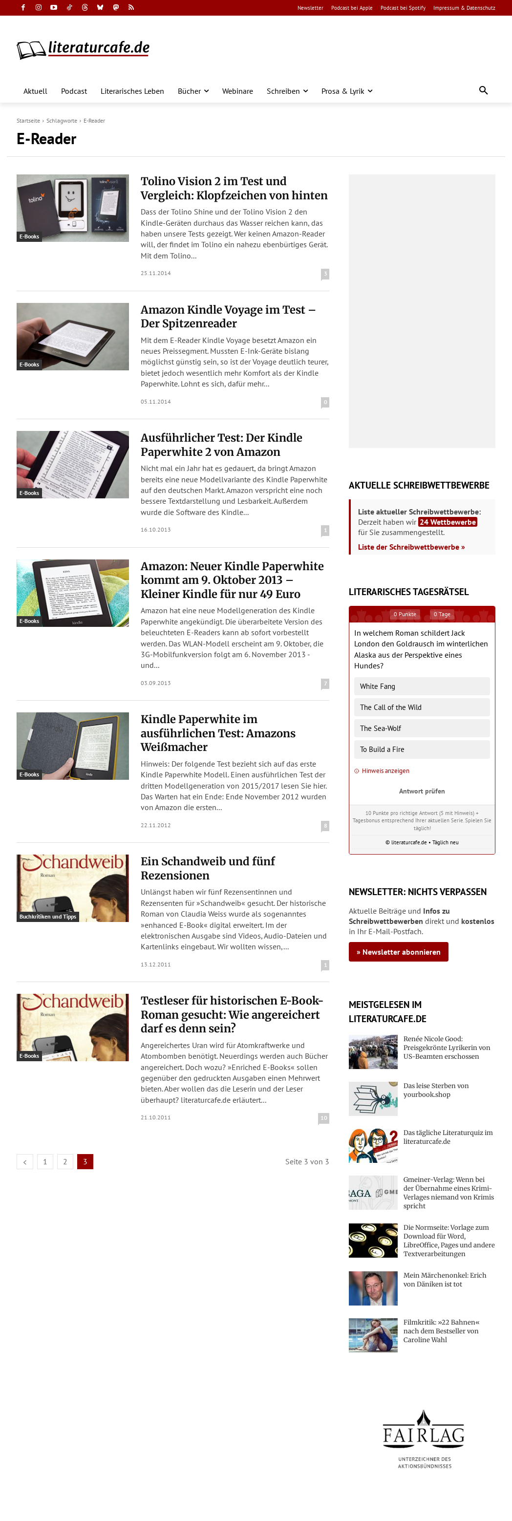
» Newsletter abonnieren (399, 952)
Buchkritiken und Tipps (48, 916)
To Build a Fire (382, 749)
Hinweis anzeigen (381, 771)
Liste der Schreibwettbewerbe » (411, 547)
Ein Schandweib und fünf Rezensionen (208, 868)
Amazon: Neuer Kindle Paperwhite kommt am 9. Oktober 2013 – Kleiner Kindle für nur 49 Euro (232, 580)
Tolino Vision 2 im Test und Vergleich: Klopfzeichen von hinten (234, 188)
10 (323, 1117)
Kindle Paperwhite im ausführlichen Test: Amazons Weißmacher (218, 733)
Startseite (28, 120)
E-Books (29, 236)
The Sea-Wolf (380, 728)
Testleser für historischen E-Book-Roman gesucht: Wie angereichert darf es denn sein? (232, 1014)
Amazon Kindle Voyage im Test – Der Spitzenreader (228, 317)
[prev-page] (25, 1161)
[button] (483, 91)
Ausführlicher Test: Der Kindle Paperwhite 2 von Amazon (221, 445)
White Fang (377, 686)
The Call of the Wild (391, 707)
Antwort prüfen (422, 790)
